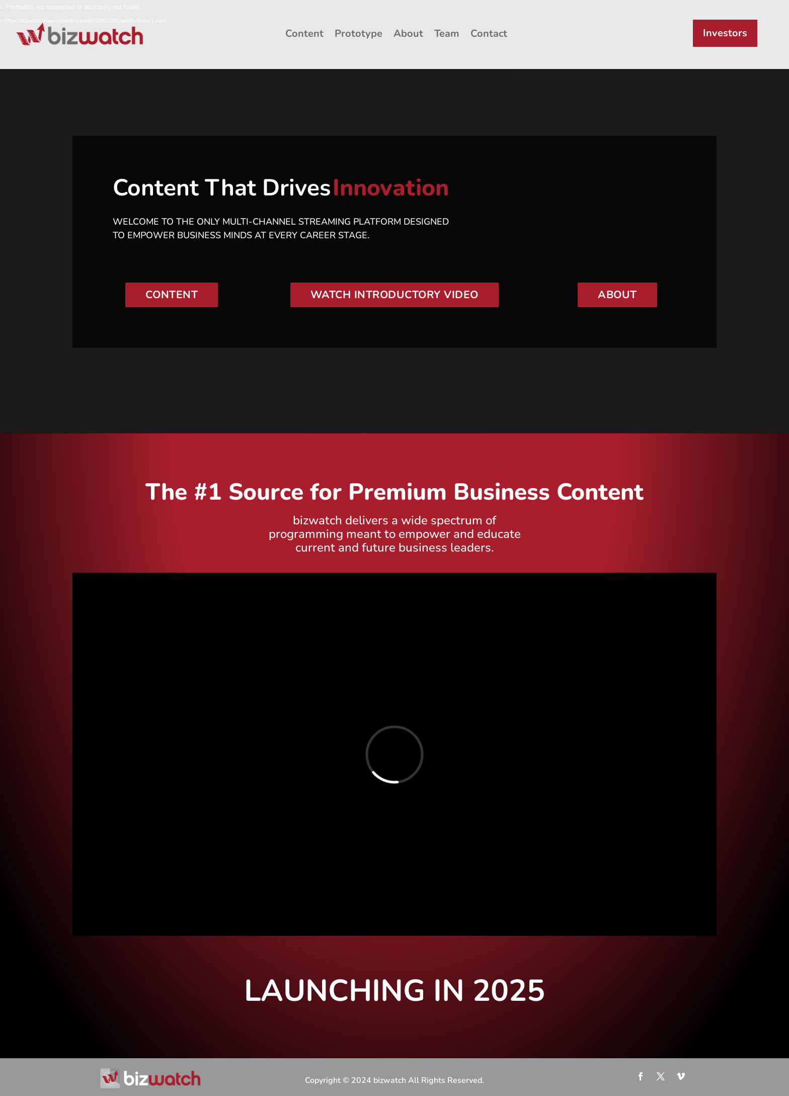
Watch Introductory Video (394, 295)
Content (304, 33)
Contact (488, 33)
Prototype (358, 33)
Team (446, 33)
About (408, 33)
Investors (725, 33)
